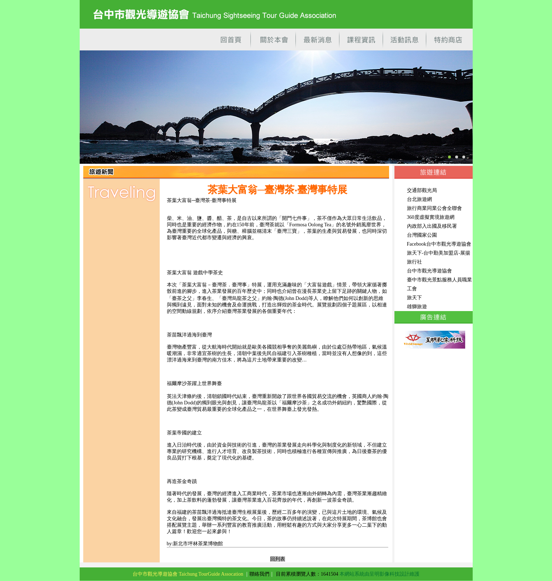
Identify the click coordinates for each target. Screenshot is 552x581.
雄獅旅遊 (417, 306)
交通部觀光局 (422, 190)
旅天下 (414, 297)
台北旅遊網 (419, 199)
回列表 (277, 559)
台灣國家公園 (422, 235)
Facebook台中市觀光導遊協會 (439, 244)
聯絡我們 (259, 574)
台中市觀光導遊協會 (429, 271)
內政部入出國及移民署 (432, 226)
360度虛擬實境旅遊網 (430, 217)
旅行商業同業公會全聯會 (434, 208)
